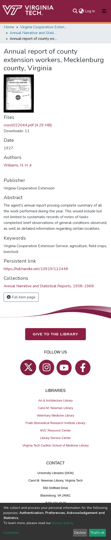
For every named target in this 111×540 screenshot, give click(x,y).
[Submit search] (75, 11)
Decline (80, 532)
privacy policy (62, 523)
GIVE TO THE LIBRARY (55, 334)
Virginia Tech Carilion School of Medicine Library (55, 445)
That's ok (97, 532)
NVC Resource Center (55, 430)
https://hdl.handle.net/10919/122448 (36, 269)
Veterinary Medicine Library (55, 415)
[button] (81, 11)
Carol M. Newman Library (55, 408)
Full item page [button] (21, 297)
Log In (90, 11)
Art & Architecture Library (55, 400)
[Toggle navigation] (104, 11)
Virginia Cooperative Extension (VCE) (44, 27)
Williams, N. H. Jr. (18, 165)
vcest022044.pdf (28, 125)
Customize (11, 532)
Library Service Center (55, 438)
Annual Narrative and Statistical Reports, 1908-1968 (34, 33)
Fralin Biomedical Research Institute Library (56, 423)
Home (9, 27)
